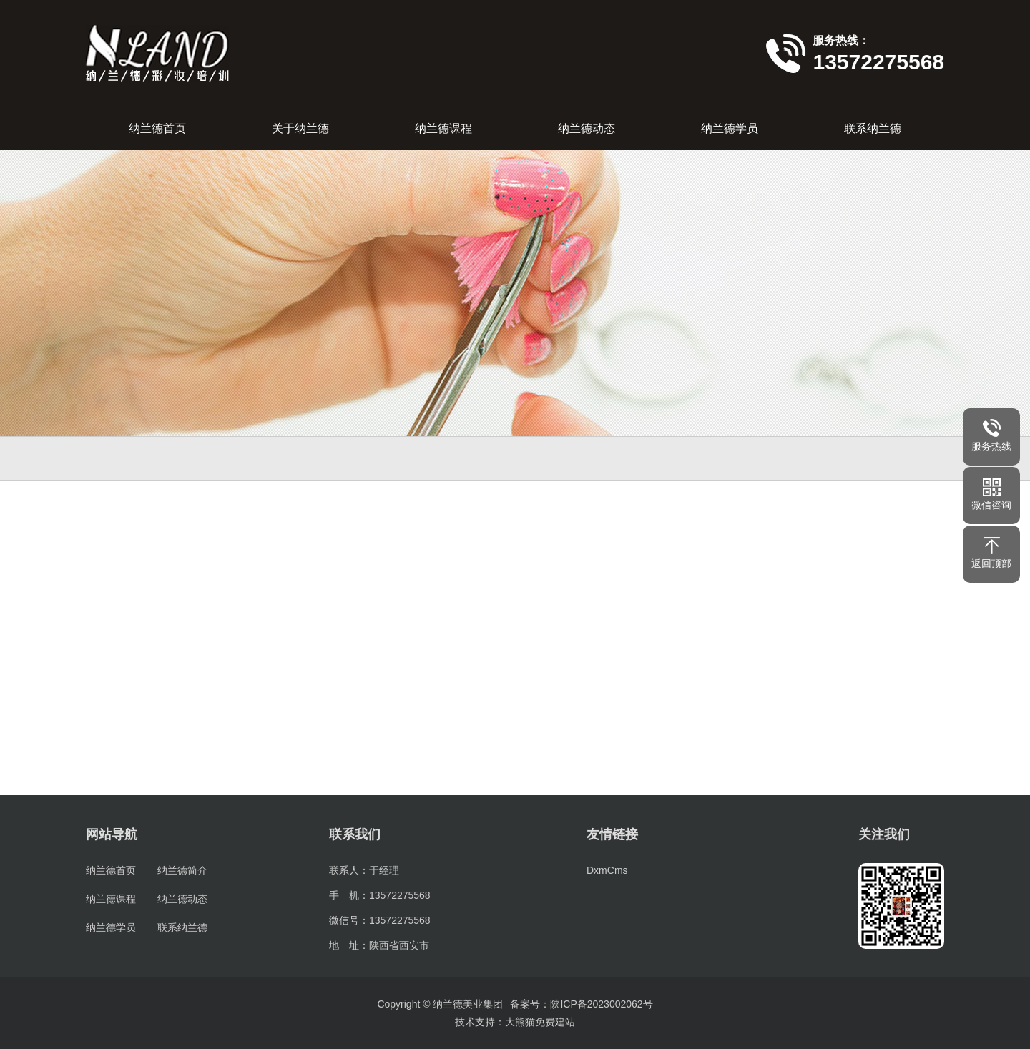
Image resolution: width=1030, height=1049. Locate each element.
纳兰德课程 (443, 128)
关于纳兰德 (300, 128)
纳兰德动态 (586, 128)
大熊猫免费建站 (540, 1022)
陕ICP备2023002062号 (601, 1004)
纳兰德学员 (729, 128)
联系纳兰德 (872, 128)
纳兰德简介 (182, 870)
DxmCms (607, 870)
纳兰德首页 (157, 128)
